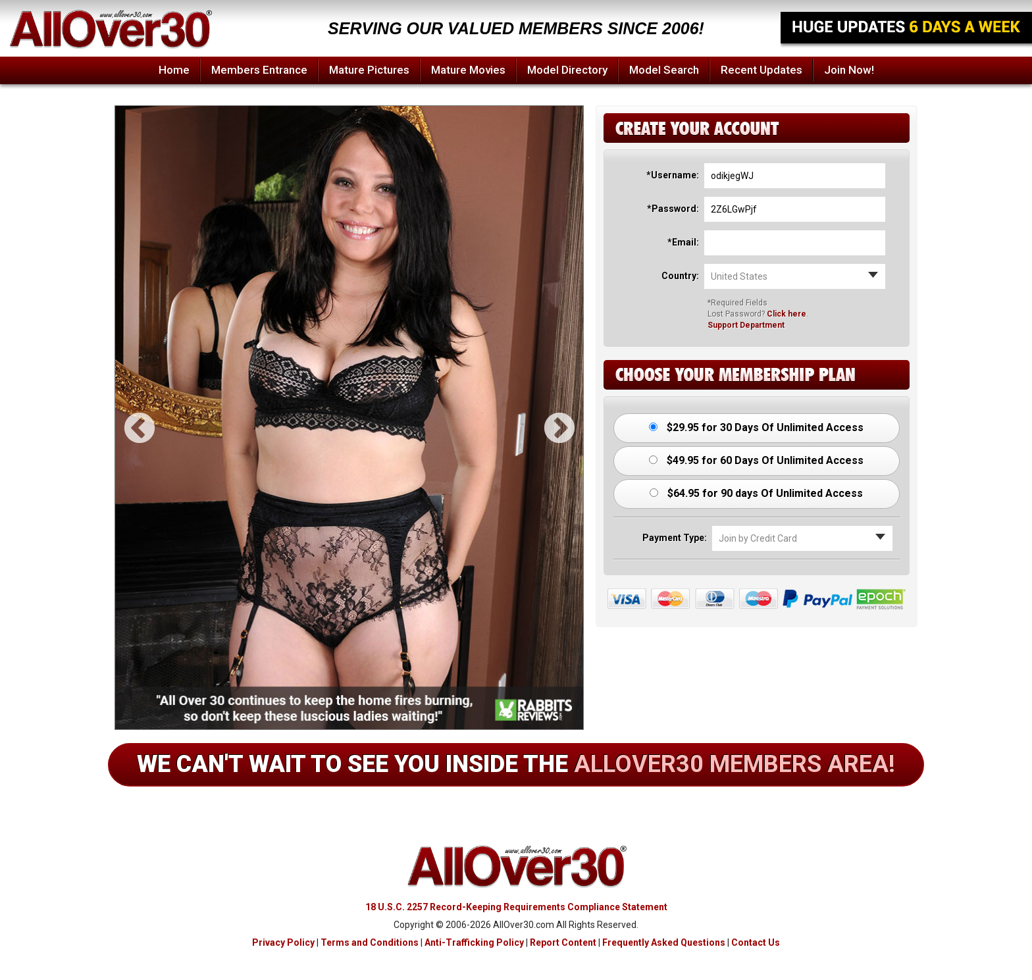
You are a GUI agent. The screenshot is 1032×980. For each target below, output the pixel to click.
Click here (786, 314)
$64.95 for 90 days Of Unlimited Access (756, 493)
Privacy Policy (283, 942)
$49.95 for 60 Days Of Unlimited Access (756, 460)
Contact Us (755, 942)
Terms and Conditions (370, 942)
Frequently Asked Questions (663, 942)
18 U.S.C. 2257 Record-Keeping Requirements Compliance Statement (516, 907)
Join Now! (849, 69)
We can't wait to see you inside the (516, 764)
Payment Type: (674, 537)
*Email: (683, 242)
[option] (349, 417)
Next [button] (548, 418)
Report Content (563, 942)
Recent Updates (761, 69)
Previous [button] (128, 418)
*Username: (672, 175)
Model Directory (567, 69)
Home (174, 69)
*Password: (673, 208)
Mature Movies (468, 69)
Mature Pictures (369, 69)
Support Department (746, 325)
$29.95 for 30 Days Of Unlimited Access (756, 427)
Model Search (664, 69)
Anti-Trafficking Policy (474, 942)
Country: (680, 276)
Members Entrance (259, 69)
